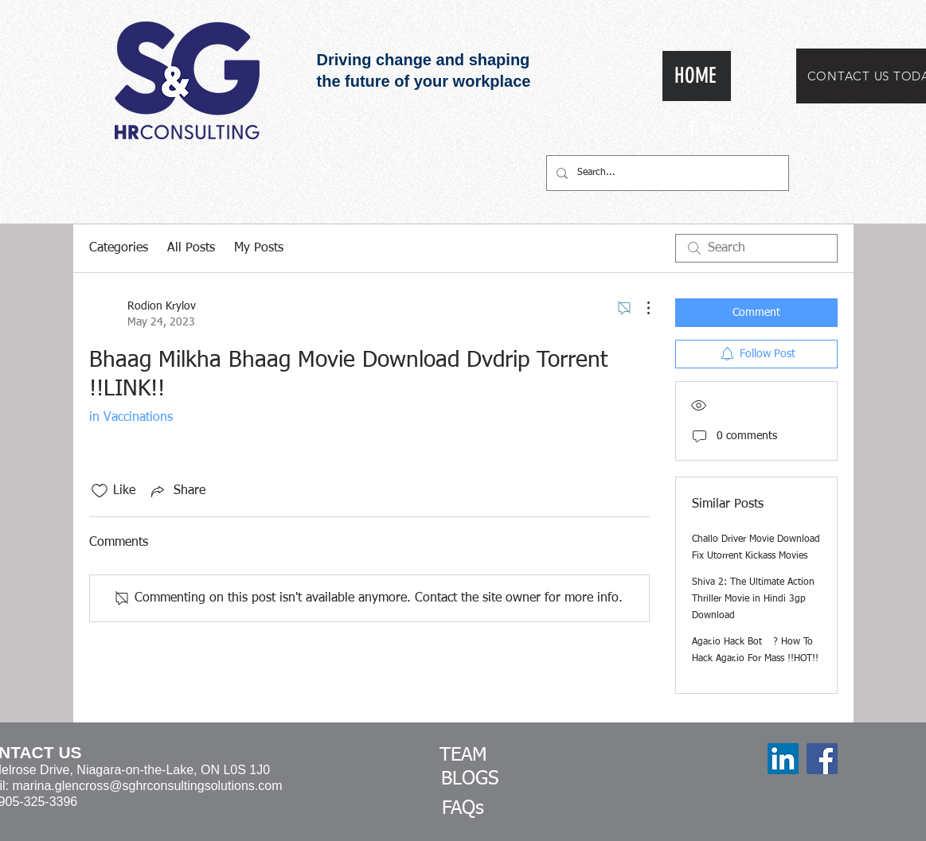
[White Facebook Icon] (692, 126)
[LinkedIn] (783, 758)
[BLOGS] (469, 780)
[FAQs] (463, 809)
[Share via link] (176, 490)
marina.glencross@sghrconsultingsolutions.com (147, 785)
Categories (118, 248)
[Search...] (666, 173)
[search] (756, 248)
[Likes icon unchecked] (99, 490)
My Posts (258, 248)
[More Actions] (640, 307)
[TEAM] (463, 756)
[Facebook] (822, 758)
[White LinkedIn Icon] (716, 126)
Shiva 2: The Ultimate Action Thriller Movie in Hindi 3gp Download (753, 599)
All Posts (191, 248)
